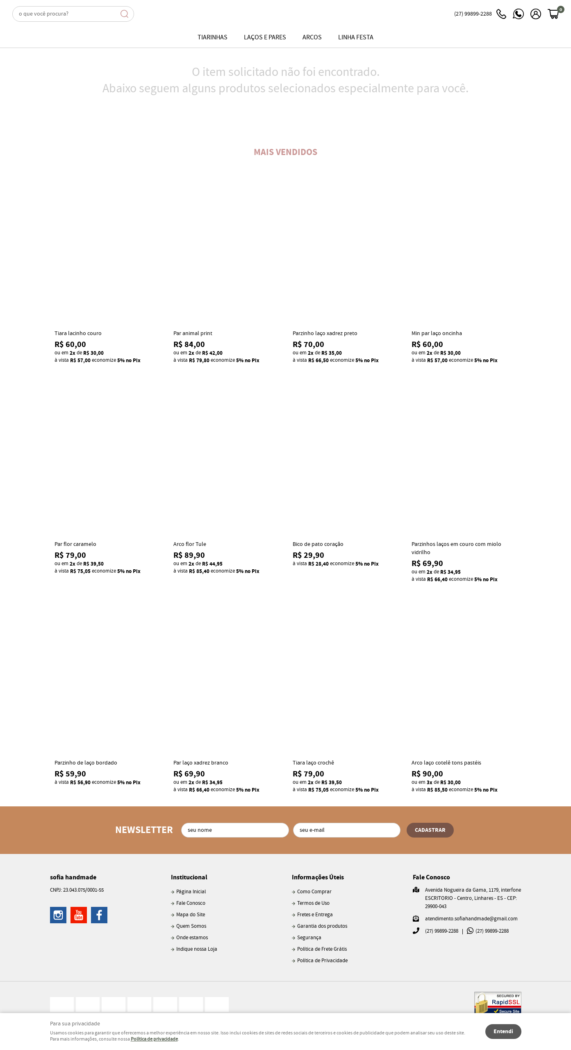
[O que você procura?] (124, 14)
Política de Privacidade (322, 960)
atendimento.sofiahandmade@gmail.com (471, 918)
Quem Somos (191, 926)
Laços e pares (265, 37)
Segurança (309, 937)
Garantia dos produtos (322, 926)
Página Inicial (191, 891)
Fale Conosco (190, 903)
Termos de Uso (313, 903)
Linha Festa (355, 37)
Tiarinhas (212, 37)
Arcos (312, 37)
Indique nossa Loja (196, 949)
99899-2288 (480, 14)
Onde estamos (192, 937)
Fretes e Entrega (315, 914)
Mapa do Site (190, 914)
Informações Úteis (318, 877)
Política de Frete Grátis (322, 949)
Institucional (189, 877)
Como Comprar (314, 891)
